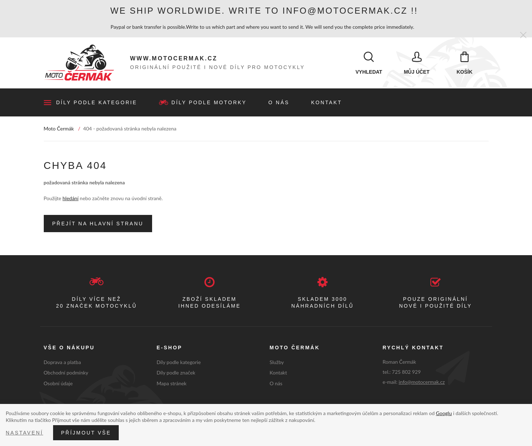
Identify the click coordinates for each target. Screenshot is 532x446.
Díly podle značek (176, 374)
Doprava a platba (62, 363)
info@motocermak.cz (422, 383)
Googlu (444, 413)
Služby (277, 363)
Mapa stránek (172, 384)
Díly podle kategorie (96, 103)
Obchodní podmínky (66, 374)
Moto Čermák (59, 130)
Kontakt (326, 103)
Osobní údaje (58, 384)
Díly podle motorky (209, 103)
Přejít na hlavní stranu (97, 224)
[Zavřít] (523, 35)
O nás (278, 103)
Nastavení (24, 433)
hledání (70, 199)
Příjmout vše (86, 433)
